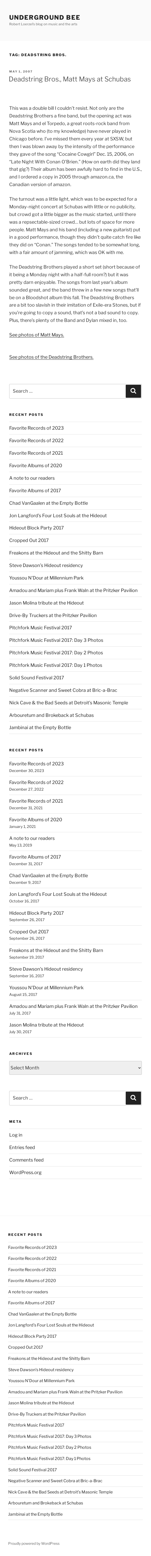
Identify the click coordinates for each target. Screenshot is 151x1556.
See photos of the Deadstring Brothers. (51, 357)
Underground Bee (44, 17)
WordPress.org (25, 1172)
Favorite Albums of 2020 (35, 465)
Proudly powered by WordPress (34, 1543)
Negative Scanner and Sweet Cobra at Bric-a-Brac (63, 690)
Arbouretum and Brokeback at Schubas (51, 715)
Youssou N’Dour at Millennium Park (46, 578)
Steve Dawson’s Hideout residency (46, 565)
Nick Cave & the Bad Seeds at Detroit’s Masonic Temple (68, 702)
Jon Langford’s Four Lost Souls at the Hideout (58, 515)
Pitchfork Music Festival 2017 (40, 627)
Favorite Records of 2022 (36, 440)
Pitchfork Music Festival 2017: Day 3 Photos (56, 640)
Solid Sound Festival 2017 (36, 677)
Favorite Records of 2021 (36, 453)
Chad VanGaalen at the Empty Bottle (48, 503)
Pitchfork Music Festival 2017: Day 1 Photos (55, 665)
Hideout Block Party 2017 (36, 527)
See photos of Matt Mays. (36, 334)
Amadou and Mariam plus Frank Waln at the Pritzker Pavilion (73, 590)
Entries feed (22, 1147)
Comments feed (26, 1160)
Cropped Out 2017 (29, 540)
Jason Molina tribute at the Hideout (46, 603)
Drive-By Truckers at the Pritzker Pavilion (53, 615)
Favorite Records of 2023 (36, 428)
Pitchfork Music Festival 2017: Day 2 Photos (56, 652)
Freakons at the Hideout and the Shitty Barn (56, 553)
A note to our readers (32, 478)
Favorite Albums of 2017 (35, 490)
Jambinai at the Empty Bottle (40, 727)
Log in (15, 1135)
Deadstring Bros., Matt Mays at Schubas (70, 79)
